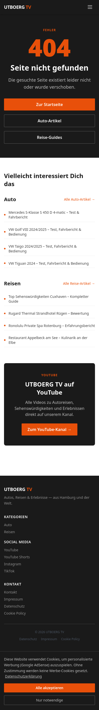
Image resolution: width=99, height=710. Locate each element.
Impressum (13, 599)
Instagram (12, 564)
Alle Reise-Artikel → (79, 283)
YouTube (11, 550)
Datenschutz (14, 606)
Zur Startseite (49, 104)
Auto (8, 524)
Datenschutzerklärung (23, 676)
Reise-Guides (49, 137)
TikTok (9, 571)
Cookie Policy (15, 613)
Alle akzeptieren (49, 687)
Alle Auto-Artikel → (79, 199)
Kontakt (10, 592)
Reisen (9, 531)
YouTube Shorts (17, 557)
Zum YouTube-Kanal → (50, 429)
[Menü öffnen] (90, 7)
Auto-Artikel (49, 121)
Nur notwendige (49, 700)
